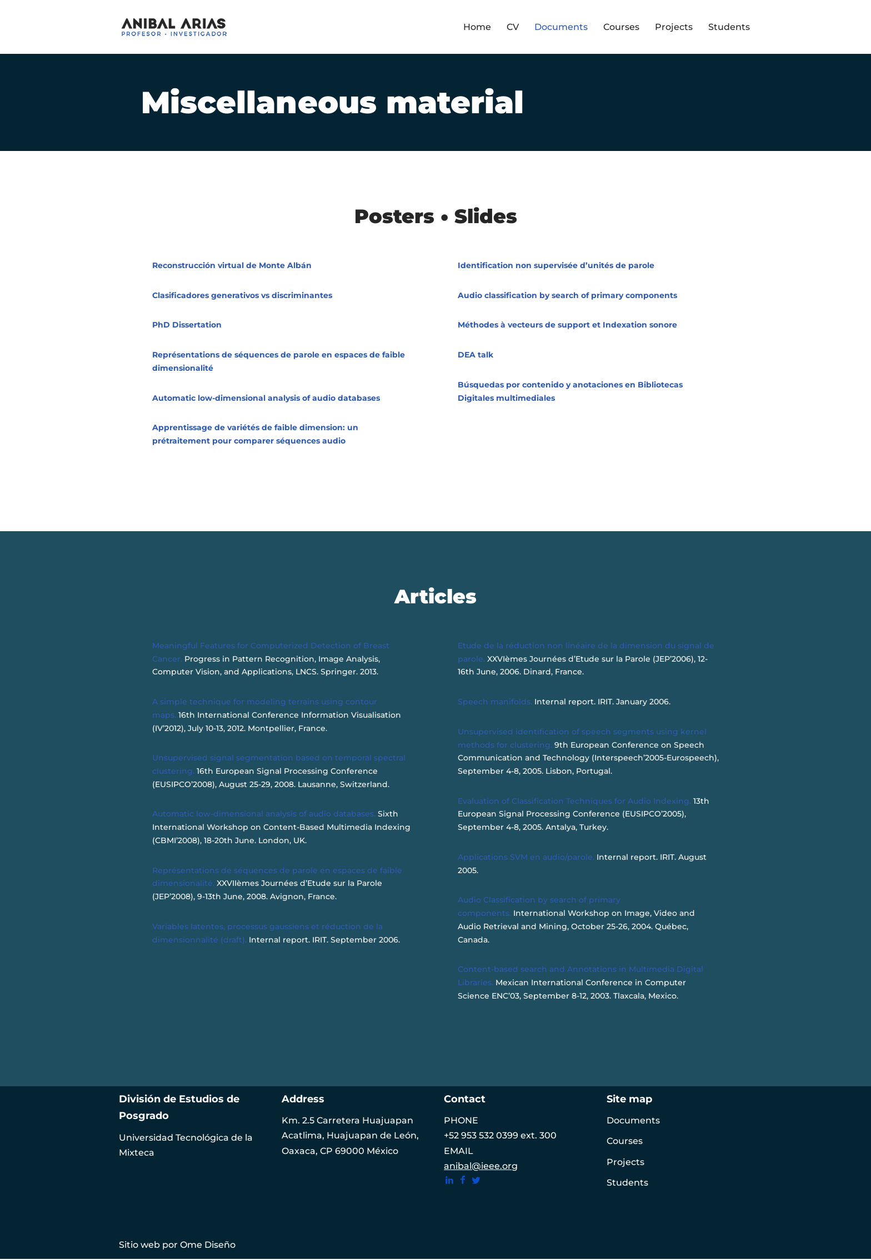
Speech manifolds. (495, 702)
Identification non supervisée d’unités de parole (556, 265)
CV (513, 27)
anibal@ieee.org (481, 1167)
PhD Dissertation (187, 325)
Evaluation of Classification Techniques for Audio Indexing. (575, 802)
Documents (561, 27)
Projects (674, 27)
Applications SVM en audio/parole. (526, 858)
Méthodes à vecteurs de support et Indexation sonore (567, 325)
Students (729, 27)
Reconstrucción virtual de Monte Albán (232, 265)
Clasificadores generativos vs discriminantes (242, 295)
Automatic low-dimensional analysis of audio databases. (264, 815)
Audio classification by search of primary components (567, 295)
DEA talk (475, 355)
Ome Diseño (208, 1246)
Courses (621, 27)
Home (477, 27)
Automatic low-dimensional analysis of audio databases (266, 398)
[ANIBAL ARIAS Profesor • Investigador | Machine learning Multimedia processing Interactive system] (174, 27)
